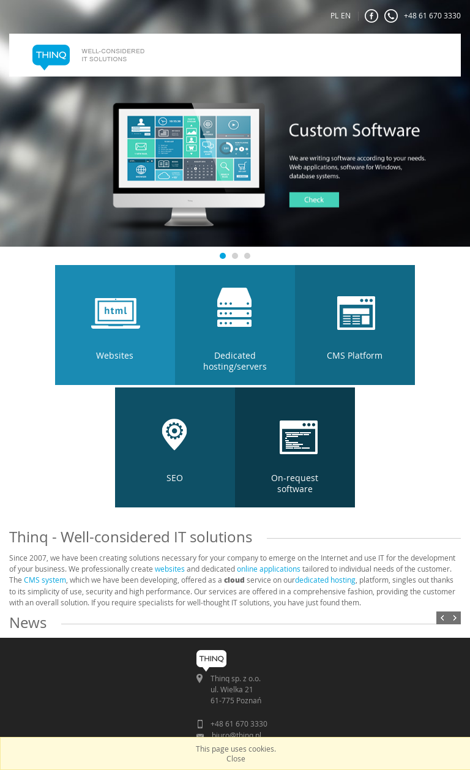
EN (346, 15)
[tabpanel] (234, 162)
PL (334, 15)
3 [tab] (247, 256)
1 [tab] (222, 256)
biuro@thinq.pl (236, 735)
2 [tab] (235, 256)
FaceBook (371, 16)
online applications (268, 569)
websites (170, 569)
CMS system (45, 580)
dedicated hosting (325, 580)
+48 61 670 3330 (422, 16)
